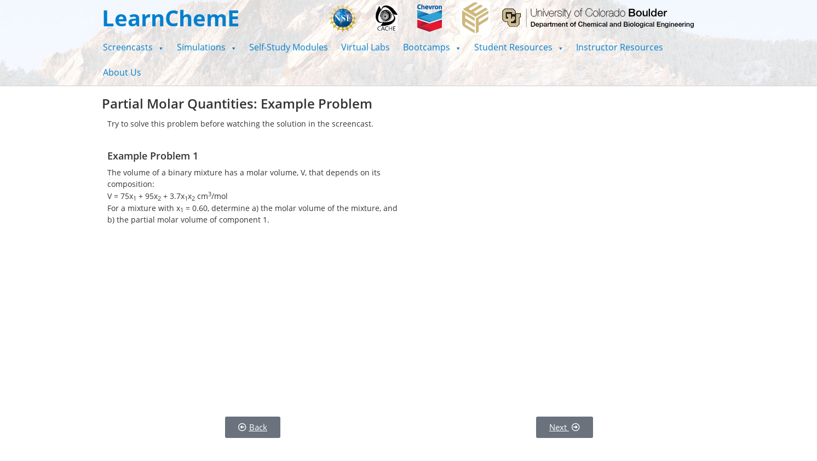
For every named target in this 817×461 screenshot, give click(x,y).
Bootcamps (432, 47)
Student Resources (518, 47)
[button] (133, 47)
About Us (122, 72)
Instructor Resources (619, 47)
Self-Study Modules (288, 47)
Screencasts (133, 47)
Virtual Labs (365, 47)
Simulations (207, 47)
